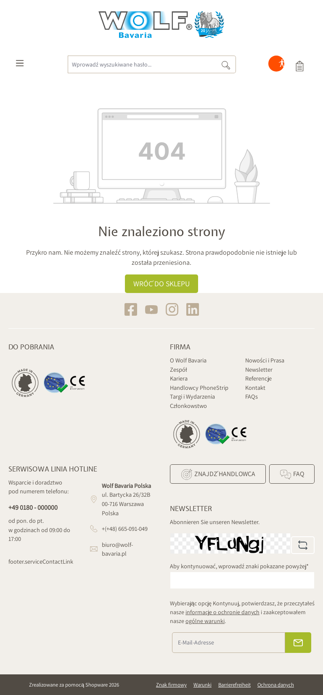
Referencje (258, 378)
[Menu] (19, 65)
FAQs (251, 396)
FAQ (291, 474)
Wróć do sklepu (161, 283)
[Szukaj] (226, 64)
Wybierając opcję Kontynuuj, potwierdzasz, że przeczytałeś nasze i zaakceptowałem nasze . (242, 612)
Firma (180, 347)
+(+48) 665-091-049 (125, 529)
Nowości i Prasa (264, 360)
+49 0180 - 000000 (33, 507)
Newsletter (259, 369)
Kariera (179, 378)
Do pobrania (31, 347)
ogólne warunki (205, 621)
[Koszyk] (299, 65)
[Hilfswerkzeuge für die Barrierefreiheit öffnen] (281, 65)
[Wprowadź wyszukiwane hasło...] (142, 64)
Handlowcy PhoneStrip (199, 387)
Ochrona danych (275, 684)
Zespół (178, 369)
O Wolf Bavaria (188, 360)
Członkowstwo (188, 406)
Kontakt (255, 387)
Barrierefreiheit (234, 684)
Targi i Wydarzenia (192, 396)
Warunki (202, 684)
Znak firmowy (171, 684)
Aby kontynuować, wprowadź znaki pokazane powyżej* (239, 566)
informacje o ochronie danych (222, 612)
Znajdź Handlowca (217, 474)
